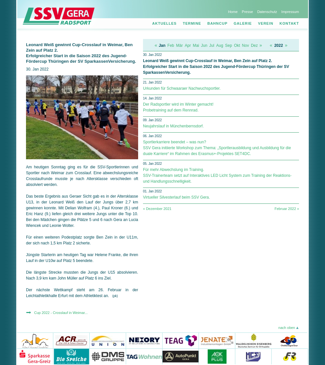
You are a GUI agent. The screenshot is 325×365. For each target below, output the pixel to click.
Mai (196, 45)
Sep (228, 45)
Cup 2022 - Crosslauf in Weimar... (61, 313)
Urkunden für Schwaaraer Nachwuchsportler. (182, 88)
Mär (179, 45)
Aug (219, 45)
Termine (192, 23)
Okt (237, 45)
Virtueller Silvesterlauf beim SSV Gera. (176, 197)
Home (233, 12)
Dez (254, 45)
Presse (247, 12)
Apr (188, 45)
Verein (265, 23)
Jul (211, 45)
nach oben (287, 328)
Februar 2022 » (287, 209)
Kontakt (289, 23)
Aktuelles (164, 23)
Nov (245, 45)
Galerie (243, 23)
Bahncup (217, 23)
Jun (204, 45)
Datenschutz (267, 12)
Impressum (290, 12)
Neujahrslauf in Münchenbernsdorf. (173, 126)
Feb (170, 45)
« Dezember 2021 (157, 209)
